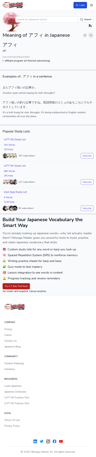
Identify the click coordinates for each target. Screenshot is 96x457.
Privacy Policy (12, 426)
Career (8, 335)
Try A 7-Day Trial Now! (16, 286)
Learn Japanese (13, 386)
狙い (20, 87)
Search (85, 19)
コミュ (62, 102)
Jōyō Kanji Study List (15, 192)
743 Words (9, 144)
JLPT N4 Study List (15, 166)
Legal (7, 413)
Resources (11, 378)
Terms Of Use (12, 420)
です (34, 102)
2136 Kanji (9, 201)
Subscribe (87, 155)
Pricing (8, 329)
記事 (29, 87)
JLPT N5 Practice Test (16, 403)
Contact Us (10, 341)
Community (11, 356)
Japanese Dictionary (15, 392)
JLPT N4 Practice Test (16, 397)
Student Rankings (14, 363)
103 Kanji (8, 149)
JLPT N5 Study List (15, 139)
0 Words (8, 197)
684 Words (9, 171)
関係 (52, 102)
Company (9, 322)
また (5, 87)
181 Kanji (8, 175)
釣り (23, 102)
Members (9, 369)
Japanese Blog (12, 346)
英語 (46, 102)
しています (18, 107)
